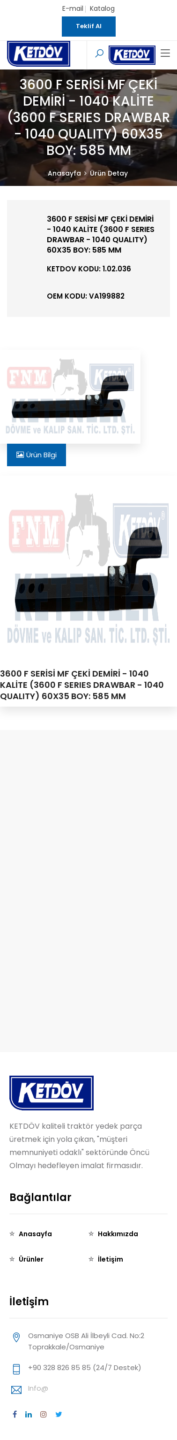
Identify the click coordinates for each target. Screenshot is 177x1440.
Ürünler (31, 1259)
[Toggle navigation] (165, 53)
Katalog (102, 8)
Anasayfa (64, 173)
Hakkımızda (118, 1234)
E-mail (72, 8)
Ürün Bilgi (36, 455)
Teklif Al (89, 26)
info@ (38, 1388)
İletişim (110, 1259)
